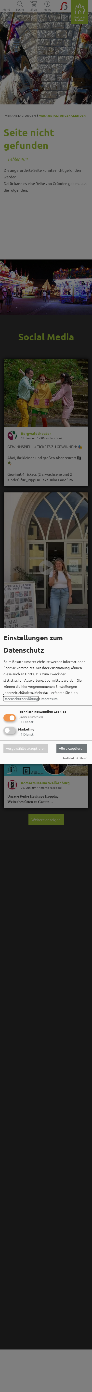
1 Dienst (26, 722)
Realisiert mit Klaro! (75, 758)
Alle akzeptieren (71, 748)
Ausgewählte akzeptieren (26, 748)
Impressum (49, 699)
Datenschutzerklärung (20, 699)
